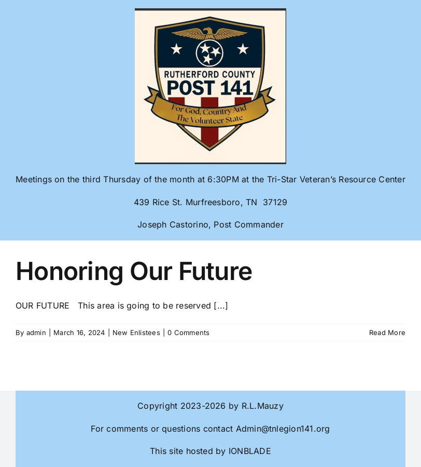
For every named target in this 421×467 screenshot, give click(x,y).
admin (36, 332)
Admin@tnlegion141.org (283, 428)
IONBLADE (248, 451)
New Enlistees (136, 332)
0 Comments (188, 332)
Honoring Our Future (134, 271)
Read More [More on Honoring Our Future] (387, 332)
